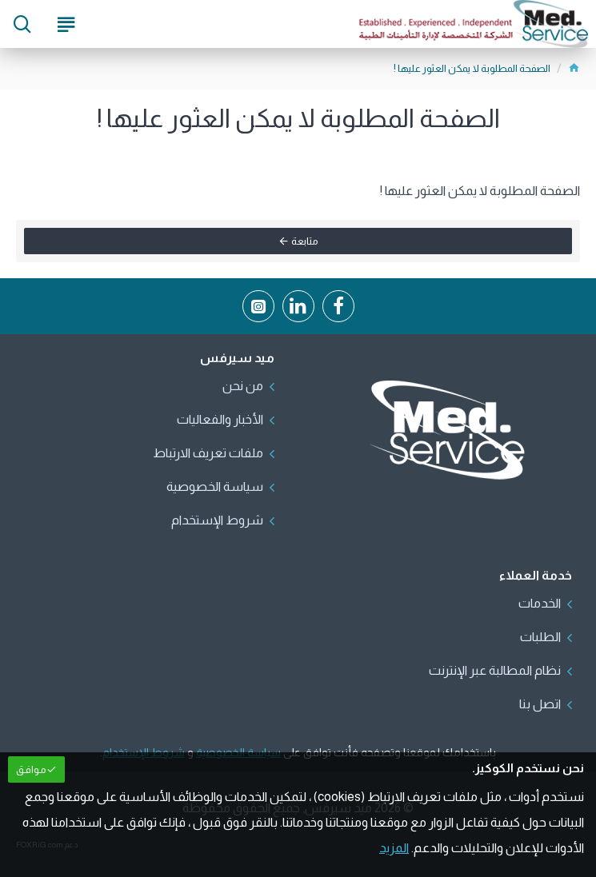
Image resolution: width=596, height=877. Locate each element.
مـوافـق (31, 769)
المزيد (394, 848)
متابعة (304, 241)
